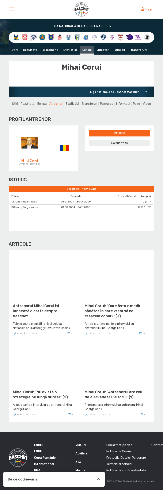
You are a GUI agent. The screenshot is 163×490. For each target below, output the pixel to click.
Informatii (123, 104)
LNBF (38, 451)
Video (147, 104)
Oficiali (120, 49)
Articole (119, 133)
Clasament (50, 49)
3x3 (78, 462)
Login (147, 9)
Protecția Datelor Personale (126, 458)
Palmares (106, 104)
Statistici (70, 49)
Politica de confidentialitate (126, 470)
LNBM (38, 445)
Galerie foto (119, 143)
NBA (37, 470)
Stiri (14, 49)
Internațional (44, 464)
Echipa (42, 104)
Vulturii (81, 445)
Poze (136, 104)
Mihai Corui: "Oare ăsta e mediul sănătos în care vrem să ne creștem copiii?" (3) (114, 311)
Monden (81, 470)
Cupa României (45, 458)
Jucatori (103, 49)
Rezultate (30, 49)
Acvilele (81, 453)
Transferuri (138, 49)
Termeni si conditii (119, 464)
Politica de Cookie (119, 451)
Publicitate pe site (119, 445)
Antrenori (56, 104)
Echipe (87, 49)
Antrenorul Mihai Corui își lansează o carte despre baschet (36, 311)
